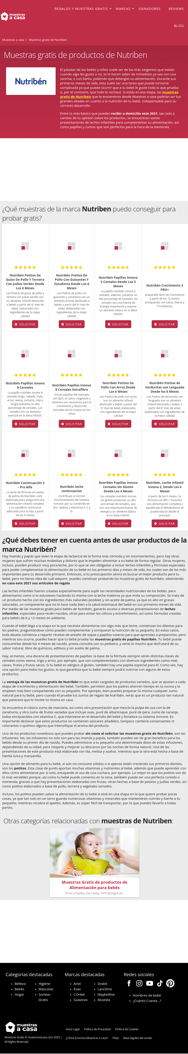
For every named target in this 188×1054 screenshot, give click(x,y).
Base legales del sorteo (137, 1039)
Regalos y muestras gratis (81, 8)
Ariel (77, 984)
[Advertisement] (94, 169)
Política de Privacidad (97, 1030)
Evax (77, 989)
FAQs (115, 1039)
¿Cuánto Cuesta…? (147, 1001)
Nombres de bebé (147, 995)
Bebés (19, 989)
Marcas (123, 8)
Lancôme (105, 989)
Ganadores (149, 8)
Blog (179, 25)
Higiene (44, 984)
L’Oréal (79, 995)
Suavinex (81, 1000)
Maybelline (106, 995)
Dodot (102, 984)
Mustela (104, 1000)
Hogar (19, 995)
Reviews (176, 8)
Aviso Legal (73, 1030)
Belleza (20, 984)
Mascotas (46, 989)
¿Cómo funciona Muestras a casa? (87, 1039)
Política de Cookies (126, 1030)
